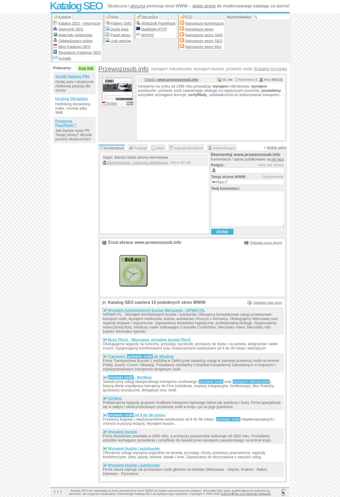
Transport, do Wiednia (140, 356)
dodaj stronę (204, 6)
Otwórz (171, 79)
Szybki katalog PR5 (72, 76)
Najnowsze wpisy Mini (203, 47)
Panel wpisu (120, 35)
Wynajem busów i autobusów (134, 448)
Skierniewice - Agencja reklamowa (137, 163)
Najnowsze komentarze (204, 23)
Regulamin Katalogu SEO (79, 52)
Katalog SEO (76, 6)
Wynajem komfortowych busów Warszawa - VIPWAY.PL (156, 310)
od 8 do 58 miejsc (136, 415)
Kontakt (64, 58)
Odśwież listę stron (267, 303)
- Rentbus (130, 377)
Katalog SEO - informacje (79, 23)
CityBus (115, 398)
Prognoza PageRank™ (66, 123)
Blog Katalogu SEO (74, 47)
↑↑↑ (58, 491)
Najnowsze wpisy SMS (204, 35)
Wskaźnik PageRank (158, 23)
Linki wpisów (120, 41)
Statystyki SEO (70, 29)
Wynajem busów (122, 432)
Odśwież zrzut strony (266, 243)
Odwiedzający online (75, 41)
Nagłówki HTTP (154, 29)
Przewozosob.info (123, 68)
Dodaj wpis (119, 29)
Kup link (86, 68)
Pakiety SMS (121, 23)
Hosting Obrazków (71, 99)
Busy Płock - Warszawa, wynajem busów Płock (149, 340)
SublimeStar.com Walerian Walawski (245, 493)
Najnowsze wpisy (199, 29)
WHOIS (147, 35)
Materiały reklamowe (75, 35)
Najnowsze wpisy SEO (204, 41)
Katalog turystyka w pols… (280, 69)
